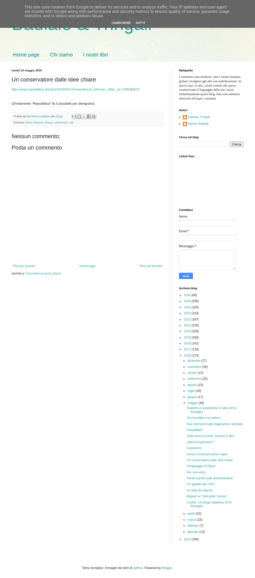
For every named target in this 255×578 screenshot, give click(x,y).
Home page (26, 54)
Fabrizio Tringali (199, 117)
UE (71, 122)
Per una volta (196, 472)
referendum (61, 122)
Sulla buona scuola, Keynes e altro (210, 436)
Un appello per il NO (201, 484)
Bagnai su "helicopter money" (207, 496)
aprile (192, 513)
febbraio (194, 525)
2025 (188, 301)
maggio (193, 403)
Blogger (167, 568)
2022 (188, 319)
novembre (195, 367)
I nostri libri (95, 54)
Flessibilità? (195, 430)
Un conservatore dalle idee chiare (210, 460)
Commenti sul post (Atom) (43, 273)
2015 (188, 539)
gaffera (138, 568)
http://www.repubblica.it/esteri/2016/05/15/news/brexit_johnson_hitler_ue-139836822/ (76, 89)
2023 (188, 313)
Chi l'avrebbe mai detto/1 (204, 418)
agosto (193, 385)
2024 (188, 307)
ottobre (193, 373)
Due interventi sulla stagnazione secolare (215, 424)
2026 (188, 295)
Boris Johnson (35, 122)
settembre (195, 379)
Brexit (48, 122)
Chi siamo (61, 54)
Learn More (121, 23)
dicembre (194, 360)
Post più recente (24, 266)
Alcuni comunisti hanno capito (207, 454)
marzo (192, 520)
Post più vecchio (151, 266)
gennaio (193, 532)
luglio (192, 391)
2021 (188, 325)
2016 (188, 355)
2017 (188, 349)
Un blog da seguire (200, 490)
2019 (188, 337)
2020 (188, 331)
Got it (140, 23)
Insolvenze (194, 448)
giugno (193, 397)
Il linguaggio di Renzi (201, 466)
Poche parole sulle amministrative (210, 478)
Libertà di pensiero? (200, 442)
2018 (188, 343)
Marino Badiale (198, 124)
